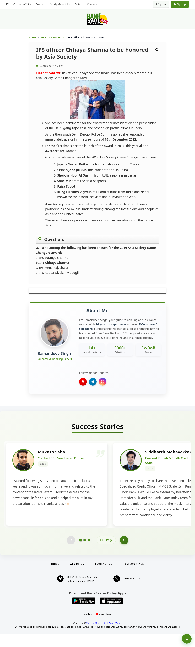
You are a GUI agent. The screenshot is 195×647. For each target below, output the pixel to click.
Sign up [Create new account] (180, 4)
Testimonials (133, 576)
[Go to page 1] (80, 552)
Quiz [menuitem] (77, 4)
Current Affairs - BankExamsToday (104, 635)
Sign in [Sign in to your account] (161, 4)
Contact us (103, 576)
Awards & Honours (52, 37)
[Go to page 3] (89, 553)
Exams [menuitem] (39, 4)
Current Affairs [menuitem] (22, 4)
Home (32, 37)
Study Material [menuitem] (58, 4)
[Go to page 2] (84, 553)
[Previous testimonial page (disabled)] (71, 552)
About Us (77, 576)
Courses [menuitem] (91, 4)
